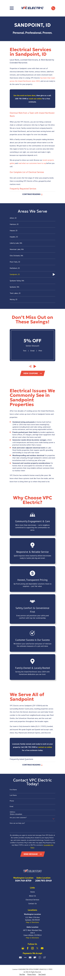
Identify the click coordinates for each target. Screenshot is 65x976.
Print (40, 351)
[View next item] (35, 366)
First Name (13, 790)
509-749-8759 (23, 881)
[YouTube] (42, 949)
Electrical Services (32, 900)
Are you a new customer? (18, 818)
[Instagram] (32, 949)
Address (12, 812)
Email (32, 351)
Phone (12, 801)
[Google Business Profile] (23, 949)
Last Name (13, 796)
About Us (32, 896)
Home (32, 892)
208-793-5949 (43, 881)
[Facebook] (27, 949)
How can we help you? (17, 824)
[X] (37, 949)
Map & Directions (32, 923)
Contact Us (32, 904)
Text (24, 351)
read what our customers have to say (32, 163)
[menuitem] (32, 218)
